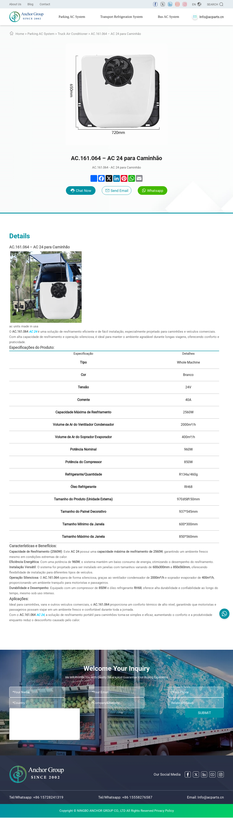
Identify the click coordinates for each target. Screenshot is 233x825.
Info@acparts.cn (211, 805)
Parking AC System (72, 16)
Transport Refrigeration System (121, 16)
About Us (15, 4)
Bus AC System (168, 16)
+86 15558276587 (137, 805)
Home (20, 34)
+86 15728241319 (48, 805)
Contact (45, 4)
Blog (30, 4)
